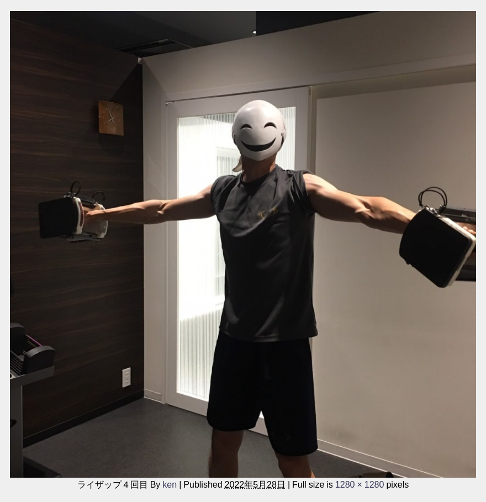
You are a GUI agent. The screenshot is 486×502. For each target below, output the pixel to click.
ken (169, 484)
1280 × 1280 (359, 484)
